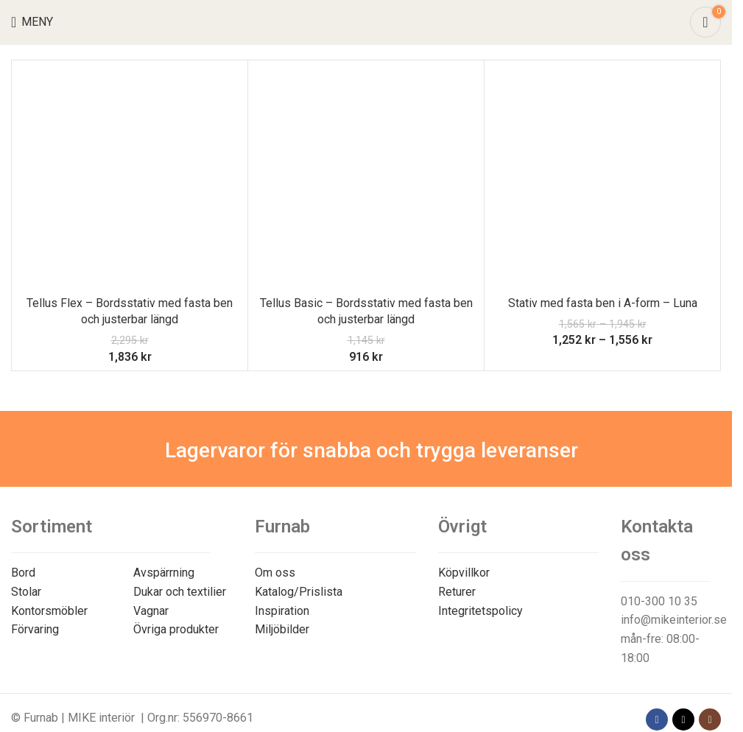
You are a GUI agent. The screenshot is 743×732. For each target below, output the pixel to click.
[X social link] (683, 719)
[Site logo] (366, 21)
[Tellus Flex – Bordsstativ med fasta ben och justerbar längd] (129, 178)
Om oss (275, 573)
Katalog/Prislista (298, 592)
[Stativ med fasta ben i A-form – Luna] (602, 178)
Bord (23, 573)
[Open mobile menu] (32, 22)
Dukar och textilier (179, 592)
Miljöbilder (282, 629)
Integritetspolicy (480, 611)
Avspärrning (163, 573)
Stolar (26, 592)
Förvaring (35, 629)
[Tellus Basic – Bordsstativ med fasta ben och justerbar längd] (366, 178)
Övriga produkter (176, 629)
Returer (457, 592)
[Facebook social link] (657, 719)
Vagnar (151, 611)
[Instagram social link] (710, 719)
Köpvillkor (464, 573)
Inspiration (282, 611)
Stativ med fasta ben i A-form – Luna (602, 303)
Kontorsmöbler (49, 611)
